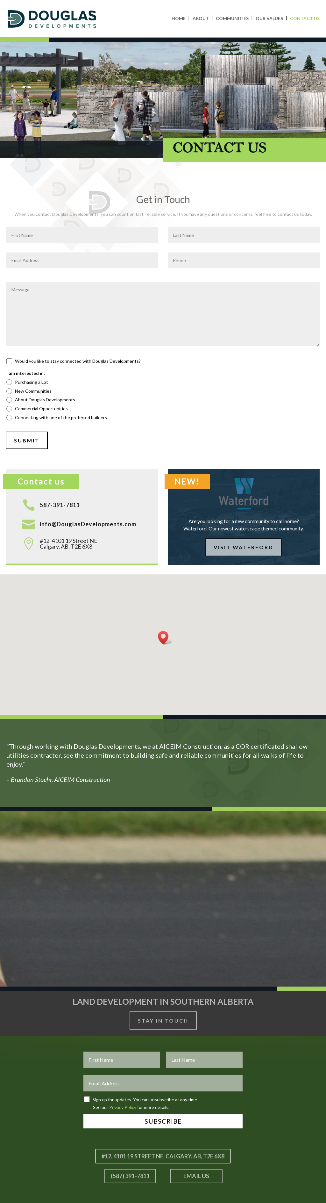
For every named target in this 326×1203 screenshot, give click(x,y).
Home (179, 18)
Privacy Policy (122, 1107)
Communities (232, 18)
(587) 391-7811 (130, 1175)
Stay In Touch (163, 1020)
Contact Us (305, 18)
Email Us (196, 1175)
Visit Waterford (243, 547)
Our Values (269, 18)
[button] (165, 638)
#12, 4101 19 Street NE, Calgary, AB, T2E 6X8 (163, 1156)
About (201, 18)
